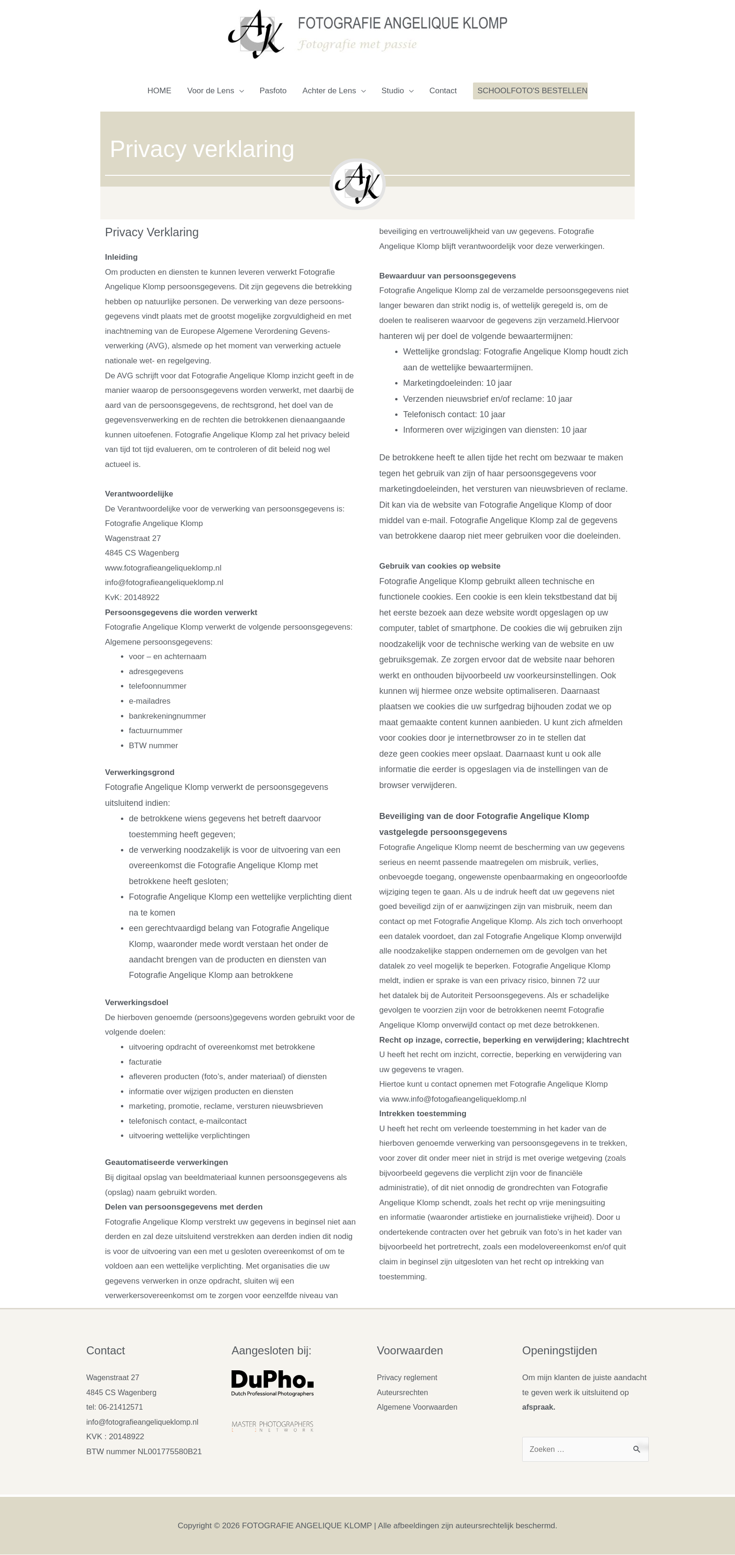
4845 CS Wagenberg (123, 1392)
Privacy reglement (409, 1377)
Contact (443, 90)
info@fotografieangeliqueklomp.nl (145, 1422)
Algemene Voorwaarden (419, 1407)
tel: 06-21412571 (116, 1407)
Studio (392, 90)
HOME (159, 90)
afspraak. (539, 1407)
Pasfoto (272, 90)
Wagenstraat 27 (114, 1377)
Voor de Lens (210, 90)
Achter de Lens (329, 90)
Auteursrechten (404, 1392)
